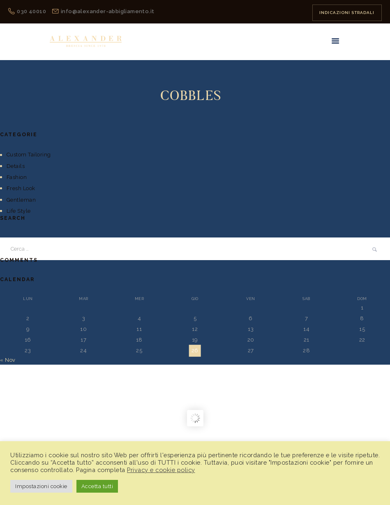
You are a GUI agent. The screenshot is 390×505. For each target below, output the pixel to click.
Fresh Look (21, 188)
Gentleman (21, 200)
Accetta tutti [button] (97, 486)
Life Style (19, 211)
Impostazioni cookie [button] (41, 486)
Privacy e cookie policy (161, 469)
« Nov (8, 360)
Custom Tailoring (29, 154)
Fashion (17, 177)
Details (16, 166)
